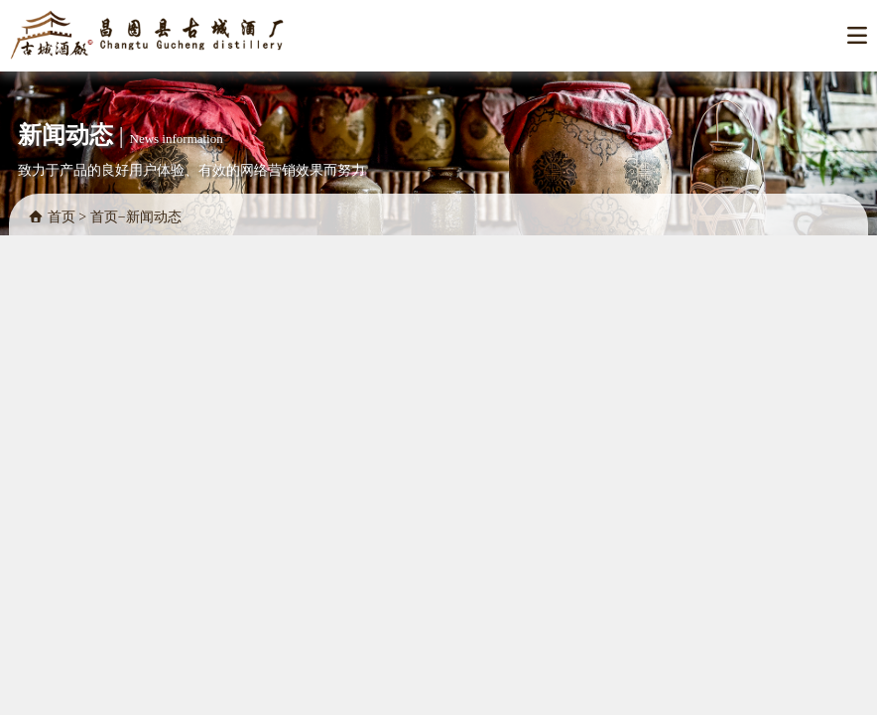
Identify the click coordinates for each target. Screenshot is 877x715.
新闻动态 (154, 217)
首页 (61, 217)
